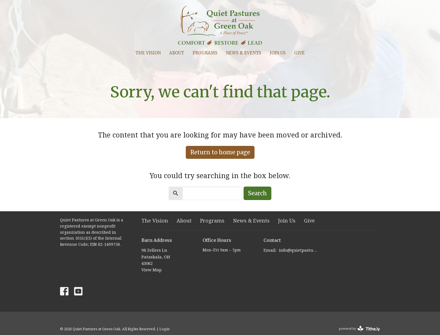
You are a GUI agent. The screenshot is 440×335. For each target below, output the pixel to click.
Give (299, 53)
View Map (151, 269)
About (176, 53)
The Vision (148, 53)
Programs (204, 53)
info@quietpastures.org (299, 250)
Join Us (278, 53)
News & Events (243, 53)
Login (164, 328)
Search (257, 193)
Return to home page (220, 152)
